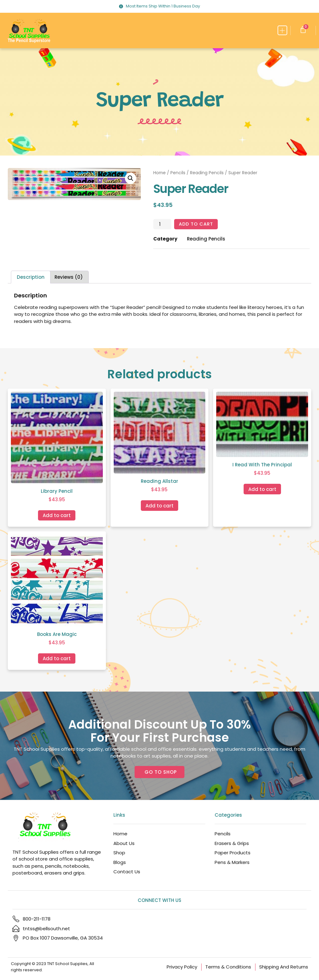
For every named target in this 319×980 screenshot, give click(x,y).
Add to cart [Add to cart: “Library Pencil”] (57, 515)
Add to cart (196, 224)
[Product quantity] (162, 224)
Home (159, 173)
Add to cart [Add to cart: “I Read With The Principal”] (262, 489)
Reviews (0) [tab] (69, 277)
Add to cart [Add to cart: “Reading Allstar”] (159, 505)
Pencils (177, 173)
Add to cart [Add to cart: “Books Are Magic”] (57, 658)
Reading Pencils (207, 173)
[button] (282, 30)
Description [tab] (31, 277)
